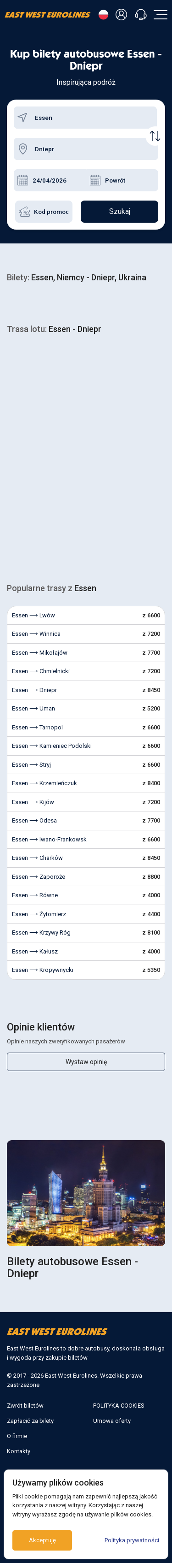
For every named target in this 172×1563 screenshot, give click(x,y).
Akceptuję (42, 1540)
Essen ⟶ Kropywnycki (42, 969)
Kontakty (18, 1451)
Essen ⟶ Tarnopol (37, 727)
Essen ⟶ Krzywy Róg (41, 932)
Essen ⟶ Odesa (34, 820)
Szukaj (119, 211)
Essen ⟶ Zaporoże (38, 876)
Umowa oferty (112, 1420)
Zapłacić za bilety (30, 1420)
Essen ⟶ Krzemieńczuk (44, 783)
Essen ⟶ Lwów (33, 615)
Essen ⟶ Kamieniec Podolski (52, 745)
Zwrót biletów (25, 1405)
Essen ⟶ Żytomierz (39, 914)
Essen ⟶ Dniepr (34, 690)
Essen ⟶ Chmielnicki (41, 671)
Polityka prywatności (132, 1540)
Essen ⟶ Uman (33, 708)
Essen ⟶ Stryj (31, 764)
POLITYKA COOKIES (118, 1405)
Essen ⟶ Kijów (33, 802)
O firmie (17, 1436)
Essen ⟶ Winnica (36, 633)
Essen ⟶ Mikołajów (39, 652)
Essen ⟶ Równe (35, 895)
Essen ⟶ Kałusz (35, 951)
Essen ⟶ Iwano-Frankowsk (49, 839)
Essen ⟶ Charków (37, 857)
